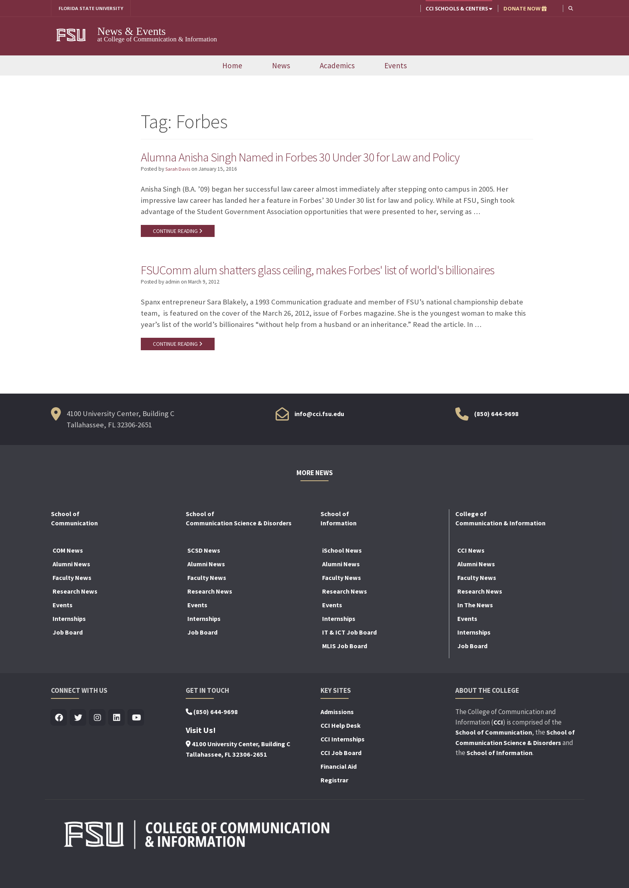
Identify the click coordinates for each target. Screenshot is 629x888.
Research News (75, 614)
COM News (68, 573)
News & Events (131, 32)
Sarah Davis (178, 170)
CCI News (471, 573)
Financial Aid (339, 789)
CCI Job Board (341, 775)
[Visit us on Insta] (97, 740)
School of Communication (493, 755)
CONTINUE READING (179, 232)
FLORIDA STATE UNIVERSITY (94, 8)
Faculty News (72, 600)
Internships (69, 641)
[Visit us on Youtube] (136, 740)
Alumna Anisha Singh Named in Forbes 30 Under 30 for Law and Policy (321, 157)
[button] (570, 8)
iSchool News (342, 573)
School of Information (499, 775)
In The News (475, 627)
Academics (337, 66)
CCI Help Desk (341, 748)
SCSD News (203, 573)
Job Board (68, 655)
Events (395, 66)
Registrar (334, 802)
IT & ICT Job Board (349, 655)
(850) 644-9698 (496, 436)
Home (232, 66)
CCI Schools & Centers (458, 8)
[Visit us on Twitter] (78, 740)
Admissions (337, 734)
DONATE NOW (524, 8)
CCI (498, 745)
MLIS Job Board (344, 668)
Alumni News (71, 586)
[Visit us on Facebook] (59, 740)
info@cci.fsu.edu (319, 436)
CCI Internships (343, 761)
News (281, 66)
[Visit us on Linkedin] (117, 740)
